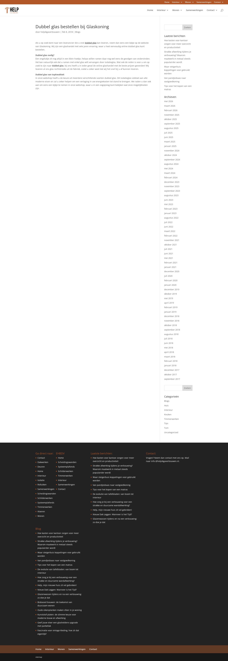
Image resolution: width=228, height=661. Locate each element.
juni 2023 (168, 199)
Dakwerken (43, 462)
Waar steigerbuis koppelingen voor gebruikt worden (177, 70)
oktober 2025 (170, 119)
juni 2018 (168, 343)
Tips (166, 423)
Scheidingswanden (47, 493)
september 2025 (172, 123)
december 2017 (171, 370)
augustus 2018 (171, 334)
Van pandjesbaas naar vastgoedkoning (56, 560)
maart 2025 (169, 141)
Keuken (167, 414)
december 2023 (171, 182)
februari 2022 (170, 235)
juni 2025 (168, 137)
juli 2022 (168, 222)
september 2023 (172, 190)
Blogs (77, 32)
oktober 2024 (170, 155)
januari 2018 (170, 365)
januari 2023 (170, 213)
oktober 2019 (170, 293)
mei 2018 (168, 347)
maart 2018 (169, 356)
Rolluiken (42, 484)
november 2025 (171, 114)
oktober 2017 (170, 374)
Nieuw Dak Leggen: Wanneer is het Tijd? (57, 589)
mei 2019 (168, 298)
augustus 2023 (171, 195)
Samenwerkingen (204, 2)
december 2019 (171, 289)
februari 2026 (170, 110)
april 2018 (169, 352)
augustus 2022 (171, 217)
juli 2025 (168, 132)
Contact (217, 2)
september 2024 (172, 159)
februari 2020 (170, 280)
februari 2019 (170, 307)
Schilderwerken (45, 498)
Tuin (166, 427)
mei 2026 (168, 101)
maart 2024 (169, 173)
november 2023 (171, 186)
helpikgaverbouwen (50, 32)
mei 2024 (168, 168)
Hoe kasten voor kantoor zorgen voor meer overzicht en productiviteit (177, 44)
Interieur (176, 2)
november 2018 (171, 320)
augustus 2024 (171, 164)
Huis (166, 405)
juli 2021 (168, 249)
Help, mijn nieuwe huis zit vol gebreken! (57, 585)
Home (166, 2)
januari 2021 (170, 267)
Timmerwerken (171, 419)
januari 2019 (170, 311)
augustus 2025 (171, 128)
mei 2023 (168, 204)
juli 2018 (168, 338)
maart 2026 (169, 105)
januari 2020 (170, 285)
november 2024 (171, 150)
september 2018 (172, 329)
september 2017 (172, 379)
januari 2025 (170, 146)
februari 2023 (170, 208)
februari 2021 (170, 262)
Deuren (41, 466)
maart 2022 (169, 231)
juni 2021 (168, 253)
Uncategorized (171, 432)
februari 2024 (170, 177)
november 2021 (171, 240)
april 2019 (169, 302)
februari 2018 (170, 361)
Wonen (188, 2)
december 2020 (171, 271)
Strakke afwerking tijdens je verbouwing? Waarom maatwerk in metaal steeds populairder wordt (57, 544)
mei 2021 (168, 258)
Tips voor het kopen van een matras (55, 564)
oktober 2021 (170, 244)
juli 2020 (168, 276)
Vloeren (41, 511)
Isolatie (41, 480)
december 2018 (171, 316)
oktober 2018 (170, 325)
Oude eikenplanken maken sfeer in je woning (60, 610)
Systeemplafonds (46, 502)
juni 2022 (168, 226)
